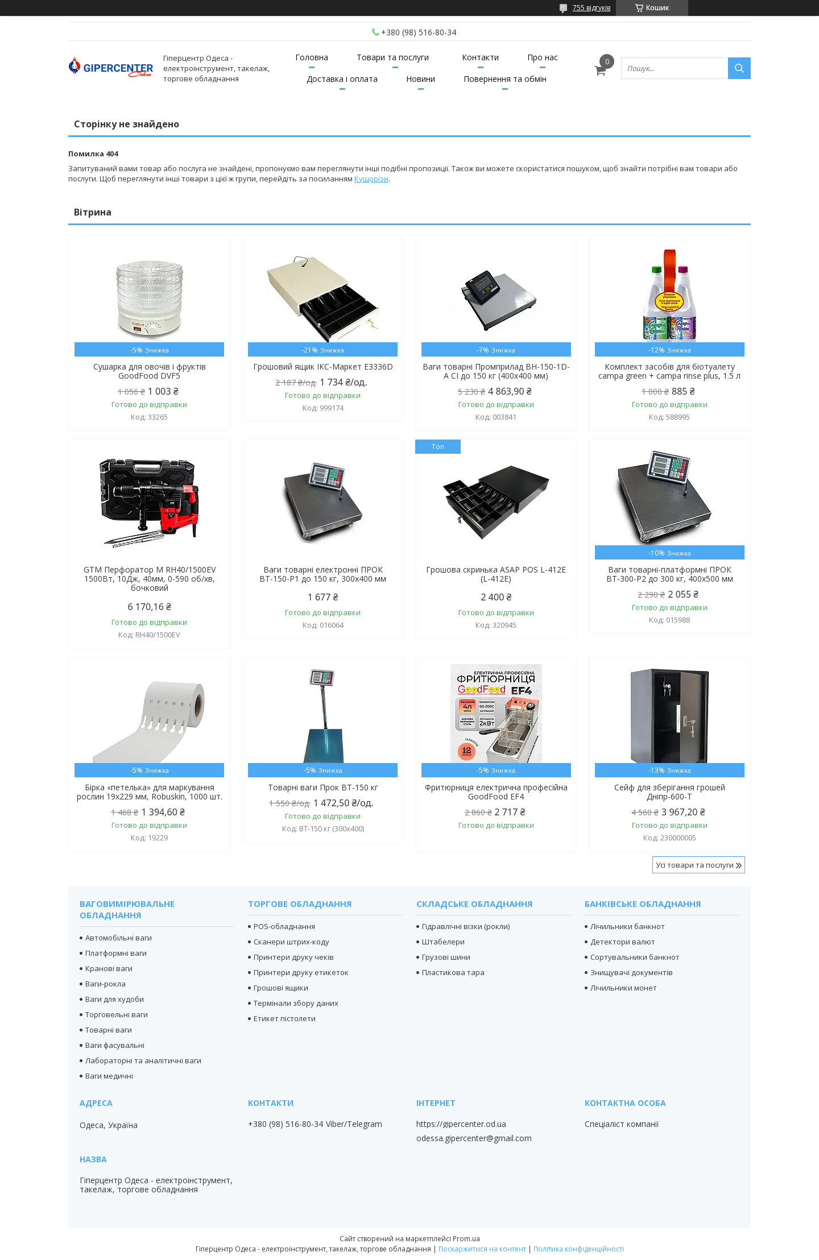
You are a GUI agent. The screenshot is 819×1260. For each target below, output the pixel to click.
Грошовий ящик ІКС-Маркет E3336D (323, 366)
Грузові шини (446, 957)
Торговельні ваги (116, 1014)
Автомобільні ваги (118, 937)
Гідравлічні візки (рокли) (466, 926)
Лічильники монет (623, 988)
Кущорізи (371, 178)
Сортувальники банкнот (635, 957)
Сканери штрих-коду (291, 941)
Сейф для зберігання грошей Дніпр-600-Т (669, 792)
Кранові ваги (109, 968)
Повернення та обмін (505, 78)
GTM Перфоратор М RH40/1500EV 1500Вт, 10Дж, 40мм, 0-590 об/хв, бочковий (150, 578)
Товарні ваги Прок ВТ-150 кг (323, 787)
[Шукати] (739, 68)
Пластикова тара (453, 972)
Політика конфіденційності (578, 1249)
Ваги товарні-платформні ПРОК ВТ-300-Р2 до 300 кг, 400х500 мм (669, 574)
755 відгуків (591, 8)
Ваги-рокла (105, 984)
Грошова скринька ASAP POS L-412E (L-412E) (496, 574)
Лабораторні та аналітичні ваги (143, 1060)
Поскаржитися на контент (482, 1249)
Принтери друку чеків (294, 957)
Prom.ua (466, 1239)
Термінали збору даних (296, 1003)
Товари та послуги (393, 57)
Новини (420, 78)
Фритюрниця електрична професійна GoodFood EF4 (496, 792)
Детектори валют (622, 941)
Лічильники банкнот (627, 926)
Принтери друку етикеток (301, 972)
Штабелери (443, 941)
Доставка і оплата (342, 78)
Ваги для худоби (114, 999)
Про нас (542, 57)
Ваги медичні (109, 1076)
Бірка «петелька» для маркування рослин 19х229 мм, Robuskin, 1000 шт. (149, 792)
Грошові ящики (281, 988)
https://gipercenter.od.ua (461, 1124)
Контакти (480, 57)
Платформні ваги (116, 953)
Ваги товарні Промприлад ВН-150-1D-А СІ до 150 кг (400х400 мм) (496, 371)
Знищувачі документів (631, 972)
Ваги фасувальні (114, 1045)
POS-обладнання (284, 926)
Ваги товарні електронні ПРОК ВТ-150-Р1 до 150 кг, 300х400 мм (322, 574)
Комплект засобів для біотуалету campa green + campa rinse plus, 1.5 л (669, 371)
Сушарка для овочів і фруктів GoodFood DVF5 (149, 371)
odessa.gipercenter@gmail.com (474, 1138)
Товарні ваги (108, 1030)
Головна (311, 57)
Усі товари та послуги (695, 865)
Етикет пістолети (285, 1018)
